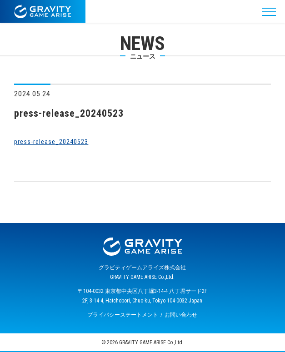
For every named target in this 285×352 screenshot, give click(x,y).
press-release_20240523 (51, 141)
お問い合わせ (181, 315)
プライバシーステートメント (122, 315)
